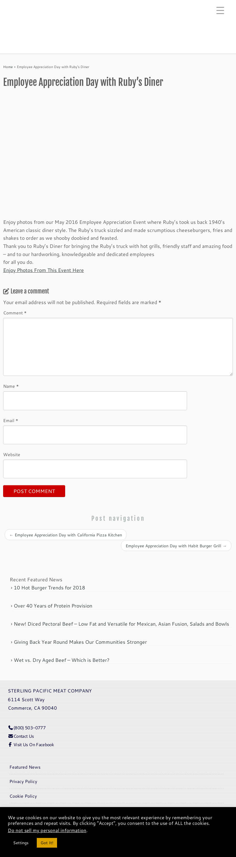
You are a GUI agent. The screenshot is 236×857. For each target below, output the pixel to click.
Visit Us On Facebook (31, 744)
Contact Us (21, 736)
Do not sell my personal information (47, 830)
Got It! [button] (47, 842)
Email (10, 420)
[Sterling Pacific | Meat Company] (118, 17)
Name (11, 386)
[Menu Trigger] (220, 10)
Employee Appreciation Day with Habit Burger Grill (176, 546)
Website (11, 454)
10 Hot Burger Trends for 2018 (49, 587)
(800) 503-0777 (27, 727)
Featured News (25, 767)
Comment (14, 313)
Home (8, 66)
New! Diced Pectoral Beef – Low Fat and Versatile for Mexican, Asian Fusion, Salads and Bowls (121, 623)
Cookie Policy (23, 796)
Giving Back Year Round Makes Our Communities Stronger (80, 641)
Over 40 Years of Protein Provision (53, 605)
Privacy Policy (23, 781)
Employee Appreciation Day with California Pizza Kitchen (65, 535)
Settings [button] (20, 842)
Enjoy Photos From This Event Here (43, 269)
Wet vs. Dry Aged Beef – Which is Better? (61, 659)
